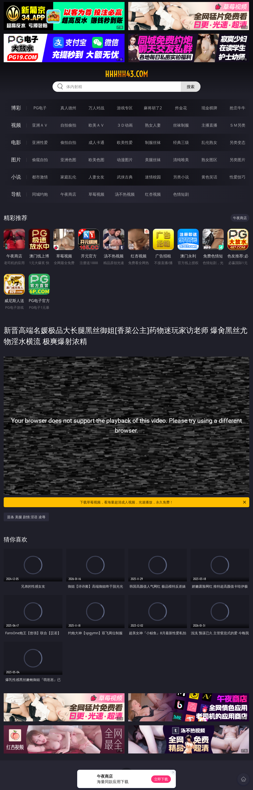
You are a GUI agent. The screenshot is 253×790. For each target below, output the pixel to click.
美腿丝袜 (153, 159)
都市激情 (40, 177)
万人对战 (96, 108)
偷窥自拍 (40, 159)
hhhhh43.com (126, 74)
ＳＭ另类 (237, 125)
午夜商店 (68, 194)
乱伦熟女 (209, 142)
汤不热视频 (125, 194)
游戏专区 (125, 108)
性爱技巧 (237, 177)
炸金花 (181, 108)
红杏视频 (153, 194)
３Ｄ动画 (125, 125)
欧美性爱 (125, 142)
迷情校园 (153, 177)
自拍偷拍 (68, 125)
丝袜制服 (181, 125)
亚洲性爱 (40, 142)
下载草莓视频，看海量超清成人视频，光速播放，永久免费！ (163, 502)
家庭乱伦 (68, 177)
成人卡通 (96, 142)
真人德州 (68, 108)
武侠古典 (125, 177)
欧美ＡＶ (96, 125)
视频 (16, 125)
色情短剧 (181, 194)
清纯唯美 (181, 159)
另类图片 (237, 159)
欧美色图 (96, 159)
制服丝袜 (153, 142)
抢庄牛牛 (237, 108)
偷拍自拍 (68, 142)
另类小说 (181, 177)
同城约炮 (40, 194)
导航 (16, 194)
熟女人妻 (153, 125)
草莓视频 (96, 194)
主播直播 (209, 125)
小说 (16, 176)
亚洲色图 (68, 159)
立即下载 (161, 779)
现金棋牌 (209, 108)
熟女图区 (209, 159)
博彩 (16, 107)
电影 (16, 142)
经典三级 (181, 142)
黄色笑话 (209, 177)
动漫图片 (125, 159)
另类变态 (237, 142)
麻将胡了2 (153, 108)
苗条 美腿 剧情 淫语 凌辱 (26, 517)
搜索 (191, 86)
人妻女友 (96, 177)
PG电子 (40, 108)
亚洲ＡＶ (40, 125)
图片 (16, 159)
